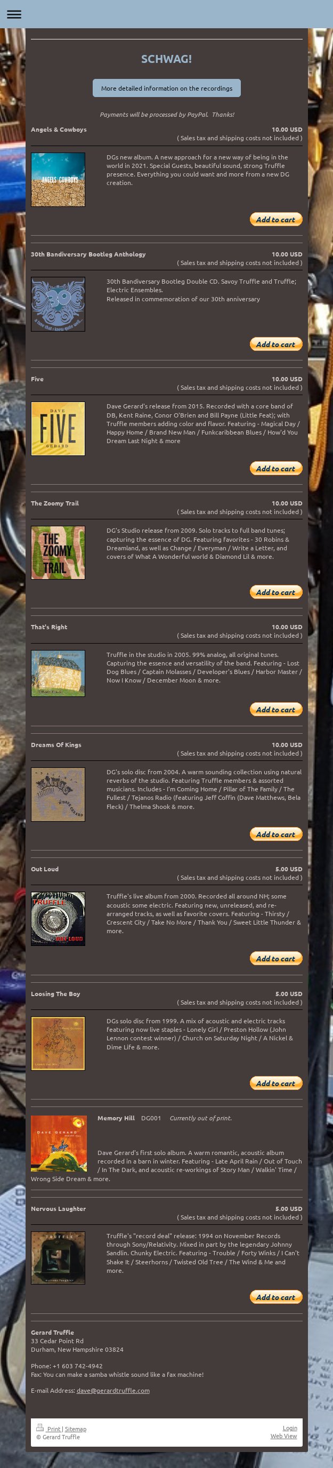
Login (290, 1427)
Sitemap (75, 1428)
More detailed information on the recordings (166, 88)
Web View (284, 1435)
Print (49, 1428)
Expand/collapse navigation (166, 14)
